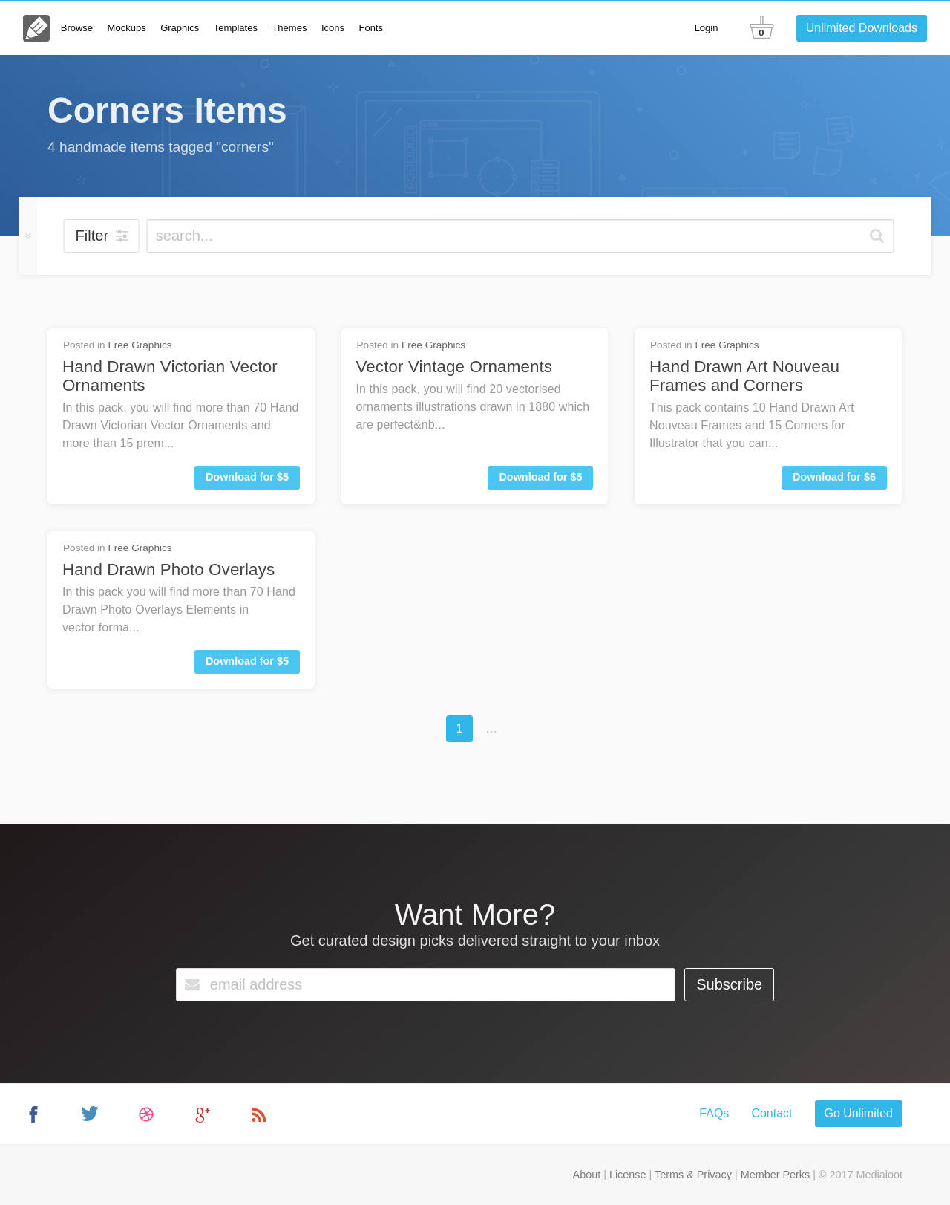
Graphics (179, 27)
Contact (771, 1113)
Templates (236, 27)
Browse (77, 27)
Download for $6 (834, 477)
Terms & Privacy (693, 1174)
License (627, 1174)
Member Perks (775, 1174)
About (587, 1174)
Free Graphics (139, 345)
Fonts (370, 27)
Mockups (127, 27)
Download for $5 (247, 477)
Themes (289, 27)
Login (706, 27)
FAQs (714, 1113)
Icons (332, 27)
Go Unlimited (859, 1113)
